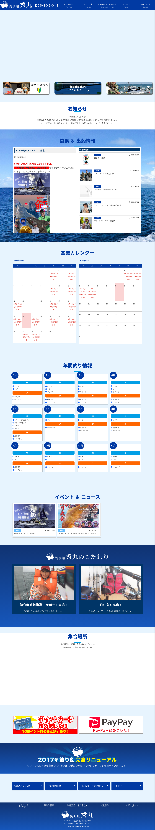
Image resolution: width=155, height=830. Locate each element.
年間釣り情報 (54, 786)
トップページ (22, 806)
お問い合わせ (132, 806)
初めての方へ (50, 806)
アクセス (118, 786)
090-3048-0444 (48, 5)
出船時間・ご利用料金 (92, 786)
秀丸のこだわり (21, 786)
